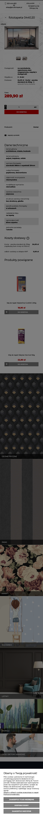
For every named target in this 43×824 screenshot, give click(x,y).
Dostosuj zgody (22, 805)
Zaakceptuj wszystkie (21, 811)
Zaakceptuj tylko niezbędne (21, 799)
